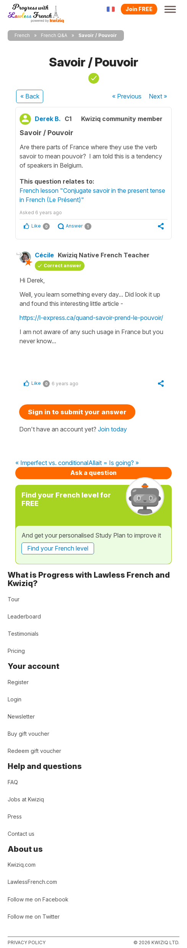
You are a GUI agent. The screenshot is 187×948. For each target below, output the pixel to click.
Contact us (21, 833)
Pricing (16, 651)
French (22, 35)
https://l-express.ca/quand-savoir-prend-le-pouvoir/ (91, 317)
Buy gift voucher (28, 733)
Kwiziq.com (22, 864)
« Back (29, 96)
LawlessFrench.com (32, 882)
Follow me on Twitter (34, 916)
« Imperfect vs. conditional (51, 463)
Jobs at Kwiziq (26, 799)
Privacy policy (27, 942)
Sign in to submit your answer (77, 412)
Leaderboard (24, 616)
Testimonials (23, 633)
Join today (112, 429)
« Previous (126, 96)
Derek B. (48, 119)
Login (14, 699)
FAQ (13, 782)
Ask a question (93, 472)
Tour (14, 599)
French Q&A (54, 35)
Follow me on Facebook (38, 899)
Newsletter (21, 716)
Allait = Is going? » (113, 463)
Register (18, 682)
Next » (158, 96)
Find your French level (57, 548)
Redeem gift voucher (34, 751)
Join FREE (139, 9)
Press (15, 816)
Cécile (44, 255)
